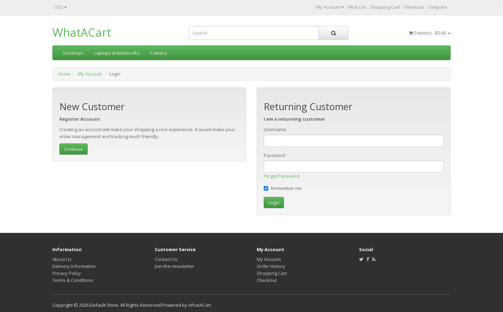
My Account (90, 74)
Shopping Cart (272, 273)
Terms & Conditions (73, 280)
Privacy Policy (66, 273)
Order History (271, 266)
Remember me (283, 188)
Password (274, 155)
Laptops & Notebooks (117, 53)
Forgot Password (281, 176)
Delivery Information (74, 266)
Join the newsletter (174, 266)
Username (275, 129)
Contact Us (166, 259)
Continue (73, 149)
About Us (62, 259)
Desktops (73, 53)
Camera (158, 53)
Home (64, 74)
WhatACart (81, 32)
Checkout (267, 280)
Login (273, 202)
